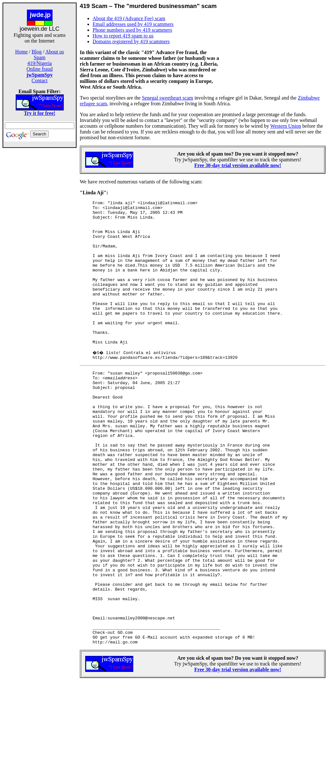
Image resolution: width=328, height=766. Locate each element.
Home (21, 51)
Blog (37, 51)
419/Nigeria (39, 63)
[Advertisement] (39, 249)
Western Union (285, 126)
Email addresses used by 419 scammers (133, 24)
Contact (40, 80)
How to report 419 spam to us (123, 35)
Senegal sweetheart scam (167, 98)
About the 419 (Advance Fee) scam (129, 18)
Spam (39, 57)
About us (54, 51)
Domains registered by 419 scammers (131, 41)
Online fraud (40, 69)
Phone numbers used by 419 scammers (132, 30)
